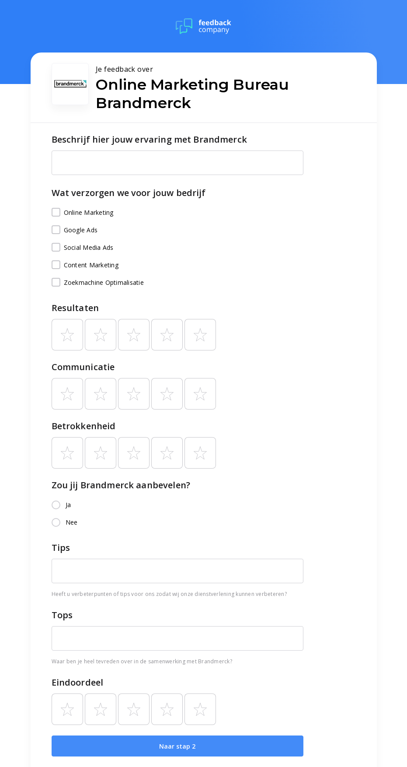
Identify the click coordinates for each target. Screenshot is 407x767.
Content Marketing (85, 265)
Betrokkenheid (84, 426)
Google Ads (75, 230)
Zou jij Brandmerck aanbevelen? (121, 485)
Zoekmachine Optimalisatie (98, 282)
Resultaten (75, 308)
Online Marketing (83, 212)
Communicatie (83, 367)
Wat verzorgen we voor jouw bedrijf (129, 193)
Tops (62, 615)
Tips (61, 547)
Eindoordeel (78, 682)
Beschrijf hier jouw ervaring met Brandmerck (149, 139)
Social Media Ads (83, 247)
